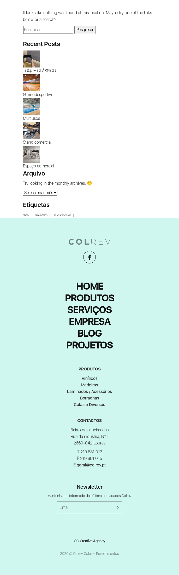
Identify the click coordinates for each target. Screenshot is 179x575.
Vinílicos (90, 378)
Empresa (89, 321)
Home (89, 286)
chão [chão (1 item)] (26, 215)
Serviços (89, 309)
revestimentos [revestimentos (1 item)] (62, 215)
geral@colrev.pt (91, 465)
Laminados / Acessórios (89, 391)
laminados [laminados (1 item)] (41, 215)
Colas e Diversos (89, 404)
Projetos (89, 345)
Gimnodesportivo (38, 94)
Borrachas (89, 398)
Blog (89, 333)
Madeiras (89, 384)
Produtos (89, 298)
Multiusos (31, 118)
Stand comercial (37, 142)
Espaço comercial (38, 166)
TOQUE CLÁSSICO (39, 70)
